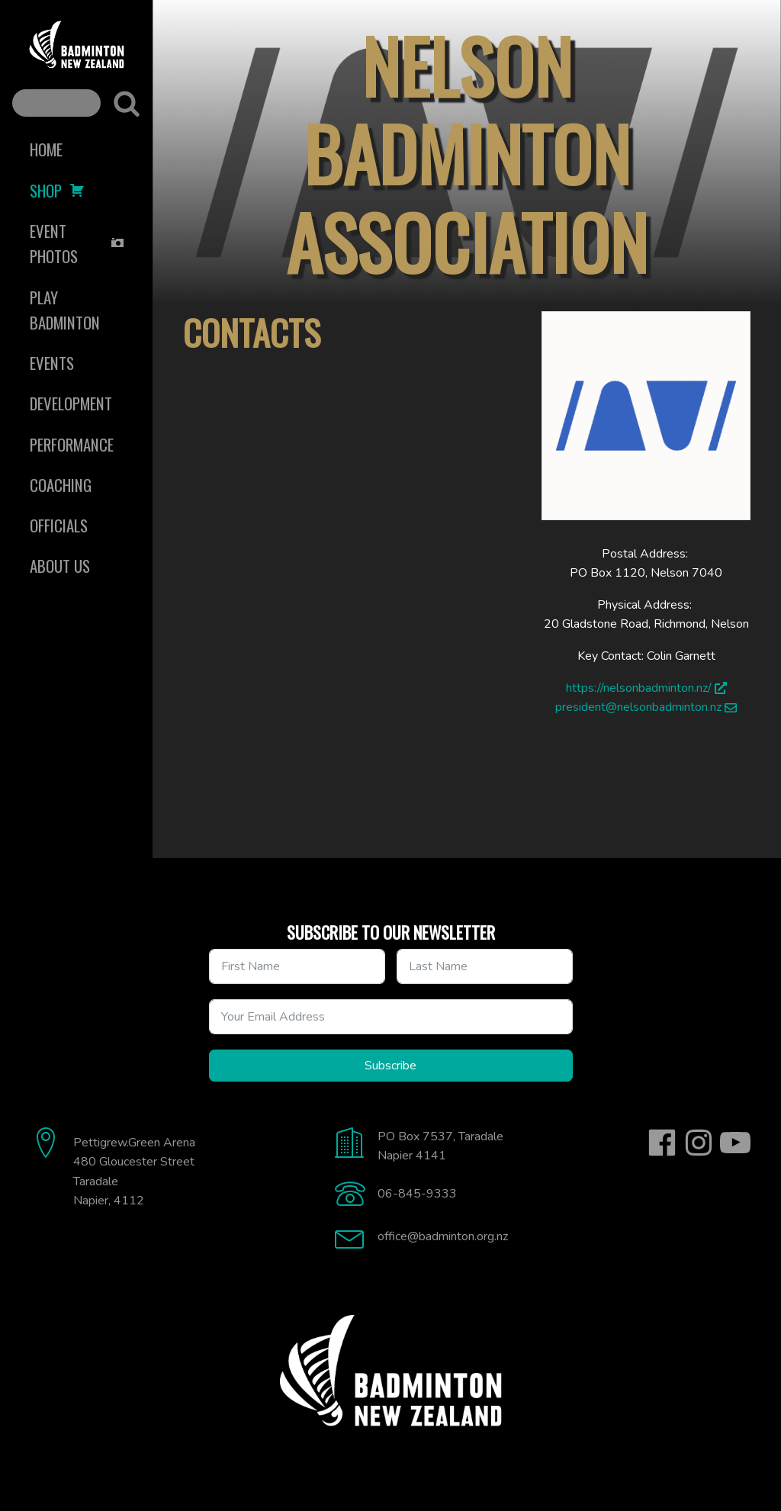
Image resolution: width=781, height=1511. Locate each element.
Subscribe (390, 1065)
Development (71, 403)
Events (52, 363)
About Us (60, 565)
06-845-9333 (417, 1193)
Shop (57, 190)
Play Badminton (65, 309)
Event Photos (77, 243)
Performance (72, 444)
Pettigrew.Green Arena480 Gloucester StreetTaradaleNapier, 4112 (134, 1172)
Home (46, 149)
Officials (59, 525)
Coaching (61, 485)
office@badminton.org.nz (443, 1236)
